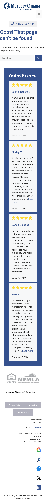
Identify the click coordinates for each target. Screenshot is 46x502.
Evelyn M (17, 294)
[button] (23, 392)
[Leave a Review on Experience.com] (38, 460)
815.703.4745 (38, 428)
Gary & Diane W (20, 224)
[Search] (38, 58)
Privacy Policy (15, 405)
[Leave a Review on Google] (38, 450)
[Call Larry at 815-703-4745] (23, 24)
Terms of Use (23, 412)
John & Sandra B (21, 91)
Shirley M (17, 152)
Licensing (33, 405)
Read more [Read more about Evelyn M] (27, 350)
